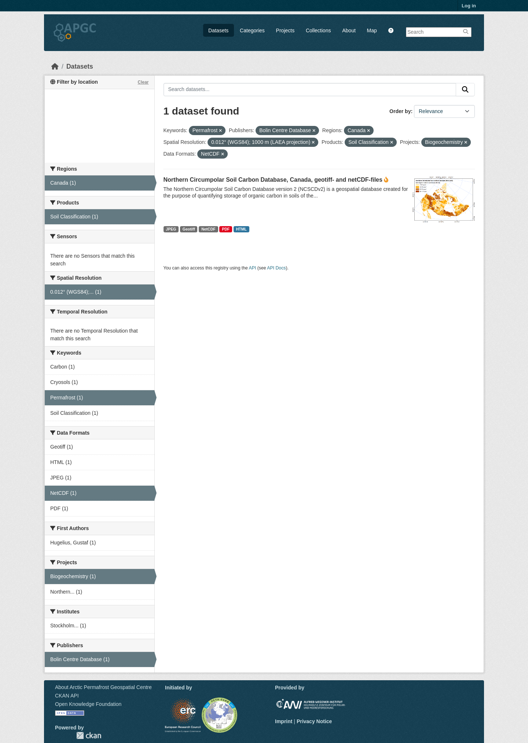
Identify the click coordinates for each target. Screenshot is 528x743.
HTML (241, 229)
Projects (285, 30)
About (349, 30)
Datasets (218, 30)
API (252, 268)
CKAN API (67, 696)
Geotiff (189, 229)
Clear (143, 82)
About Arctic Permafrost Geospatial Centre (103, 687)
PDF (226, 229)
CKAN (88, 735)
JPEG (171, 229)
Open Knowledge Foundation (88, 704)
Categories (252, 30)
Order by (400, 111)
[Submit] (465, 89)
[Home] (55, 66)
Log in (469, 5)
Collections (318, 30)
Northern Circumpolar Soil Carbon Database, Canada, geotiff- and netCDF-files (273, 180)
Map (372, 30)
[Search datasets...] (310, 89)
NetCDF (208, 229)
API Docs (276, 268)
